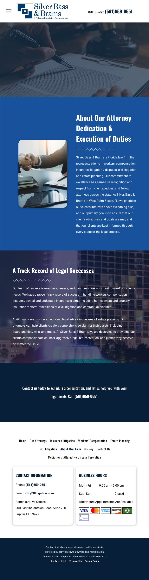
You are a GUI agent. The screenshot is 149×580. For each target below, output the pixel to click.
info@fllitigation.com (39, 493)
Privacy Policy (92, 561)
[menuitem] (22, 441)
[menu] (8, 11)
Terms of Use (76, 561)
